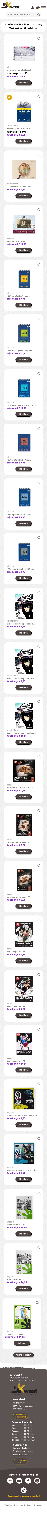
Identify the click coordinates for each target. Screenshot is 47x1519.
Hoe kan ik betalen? (20, 1454)
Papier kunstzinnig (33, 24)
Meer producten (23, 1355)
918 (37, 8)
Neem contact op (20, 1461)
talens (9, 67)
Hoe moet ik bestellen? (21, 1448)
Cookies (8, 1505)
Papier (18, 24)
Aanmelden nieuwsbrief (20, 1416)
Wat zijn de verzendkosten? (23, 1451)
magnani (10, 238)
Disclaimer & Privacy (23, 1505)
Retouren (38, 1505)
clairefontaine (12, 125)
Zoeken (38, 14)
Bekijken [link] (23, 83)
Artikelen (9, 24)
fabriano (10, 293)
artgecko (10, 1112)
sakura (9, 784)
